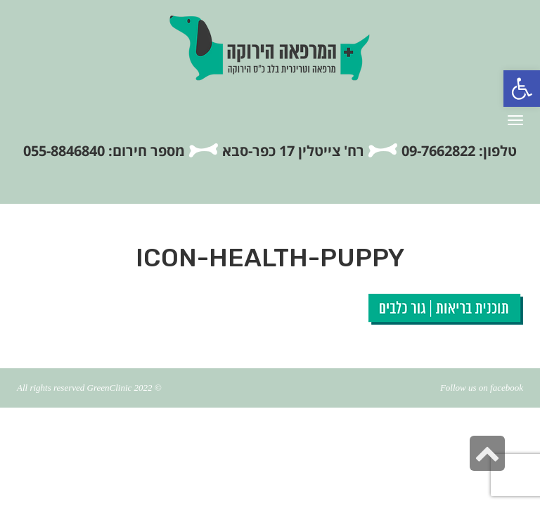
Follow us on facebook (481, 387)
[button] (521, 88)
